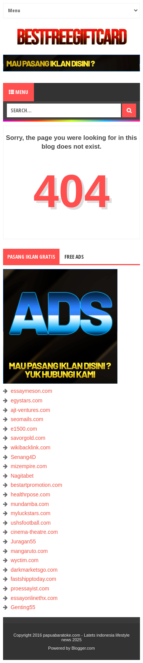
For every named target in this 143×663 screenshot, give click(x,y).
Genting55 (23, 607)
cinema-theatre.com (34, 532)
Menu (18, 92)
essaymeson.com (31, 391)
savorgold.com (28, 438)
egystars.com (26, 400)
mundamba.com (30, 504)
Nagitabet (22, 476)
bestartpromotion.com (36, 485)
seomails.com (27, 419)
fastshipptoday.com (33, 579)
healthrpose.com (30, 494)
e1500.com (24, 429)
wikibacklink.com (30, 447)
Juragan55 (23, 541)
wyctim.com (25, 560)
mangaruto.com (29, 551)
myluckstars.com (30, 513)
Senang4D (23, 457)
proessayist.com (30, 588)
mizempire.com (29, 466)
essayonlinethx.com (34, 598)
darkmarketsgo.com (34, 570)
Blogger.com (83, 648)
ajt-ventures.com (30, 410)
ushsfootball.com (31, 523)
